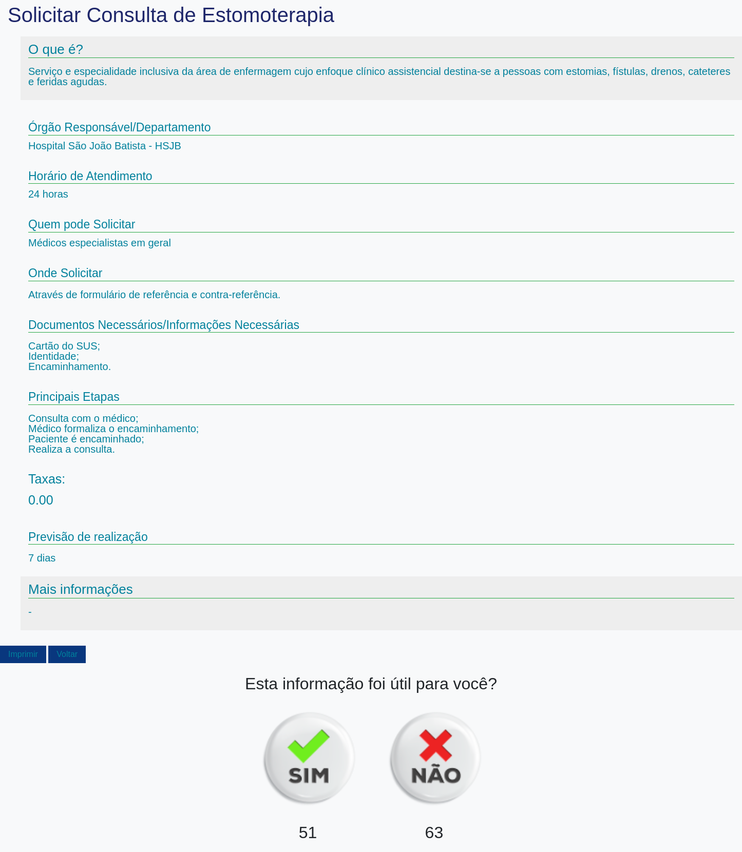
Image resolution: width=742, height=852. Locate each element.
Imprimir (23, 654)
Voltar (67, 654)
